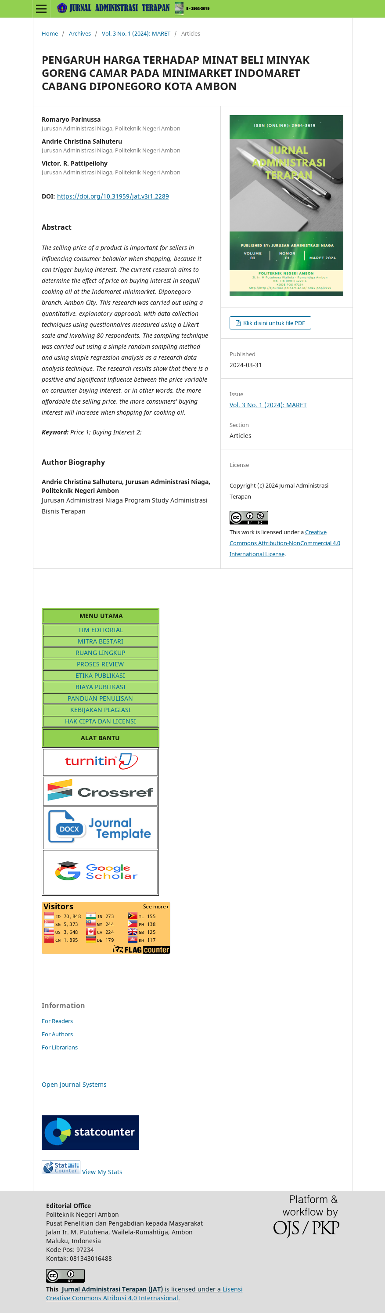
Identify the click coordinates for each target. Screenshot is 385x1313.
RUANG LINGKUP (100, 652)
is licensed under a (141, 1289)
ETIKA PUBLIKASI (100, 675)
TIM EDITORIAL (100, 630)
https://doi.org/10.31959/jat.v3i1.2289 (113, 196)
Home (50, 33)
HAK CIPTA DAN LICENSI (100, 721)
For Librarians (60, 1047)
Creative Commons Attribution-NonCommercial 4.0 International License (285, 543)
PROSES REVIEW (100, 664)
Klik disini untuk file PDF (273, 323)
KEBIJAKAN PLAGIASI (100, 709)
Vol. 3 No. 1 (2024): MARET (136, 33)
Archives (80, 33)
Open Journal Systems (74, 1084)
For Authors (57, 1034)
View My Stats (82, 1172)
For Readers (57, 1021)
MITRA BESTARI (100, 641)
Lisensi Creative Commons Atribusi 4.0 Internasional (144, 1293)
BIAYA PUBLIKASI (101, 687)
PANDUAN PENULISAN (100, 698)
